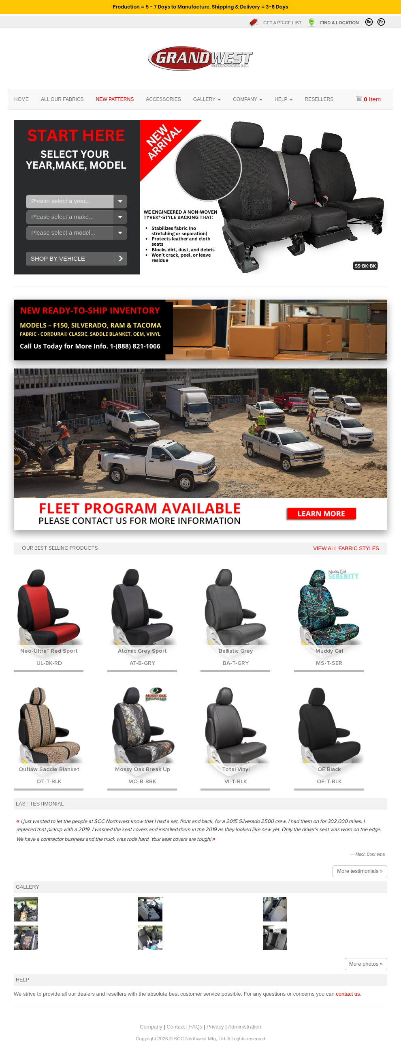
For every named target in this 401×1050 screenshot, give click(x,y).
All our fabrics (62, 99)
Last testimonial (40, 804)
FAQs (196, 1027)
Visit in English (369, 22)
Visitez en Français (381, 22)
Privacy (215, 1027)
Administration (244, 1027)
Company (151, 1027)
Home (200, 58)
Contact (175, 1027)
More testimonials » (360, 871)
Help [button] (283, 99)
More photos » (366, 964)
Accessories (163, 99)
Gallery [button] (207, 99)
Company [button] (247, 99)
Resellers (319, 99)
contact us (348, 994)
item (368, 99)
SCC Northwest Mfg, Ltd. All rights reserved (219, 1038)
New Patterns (115, 99)
